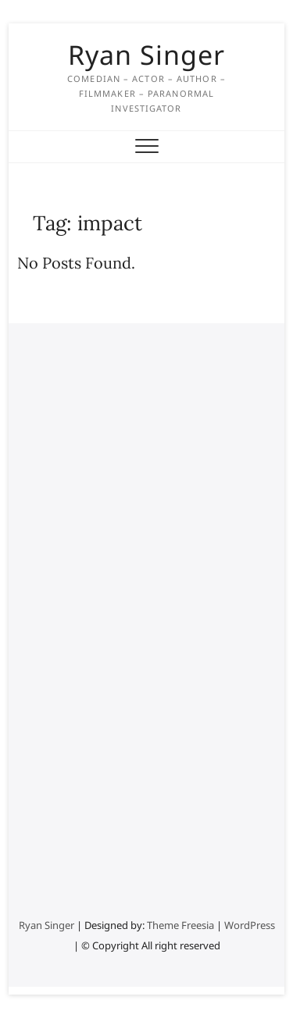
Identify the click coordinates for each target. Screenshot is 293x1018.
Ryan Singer (146, 54)
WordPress (249, 925)
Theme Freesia (180, 925)
